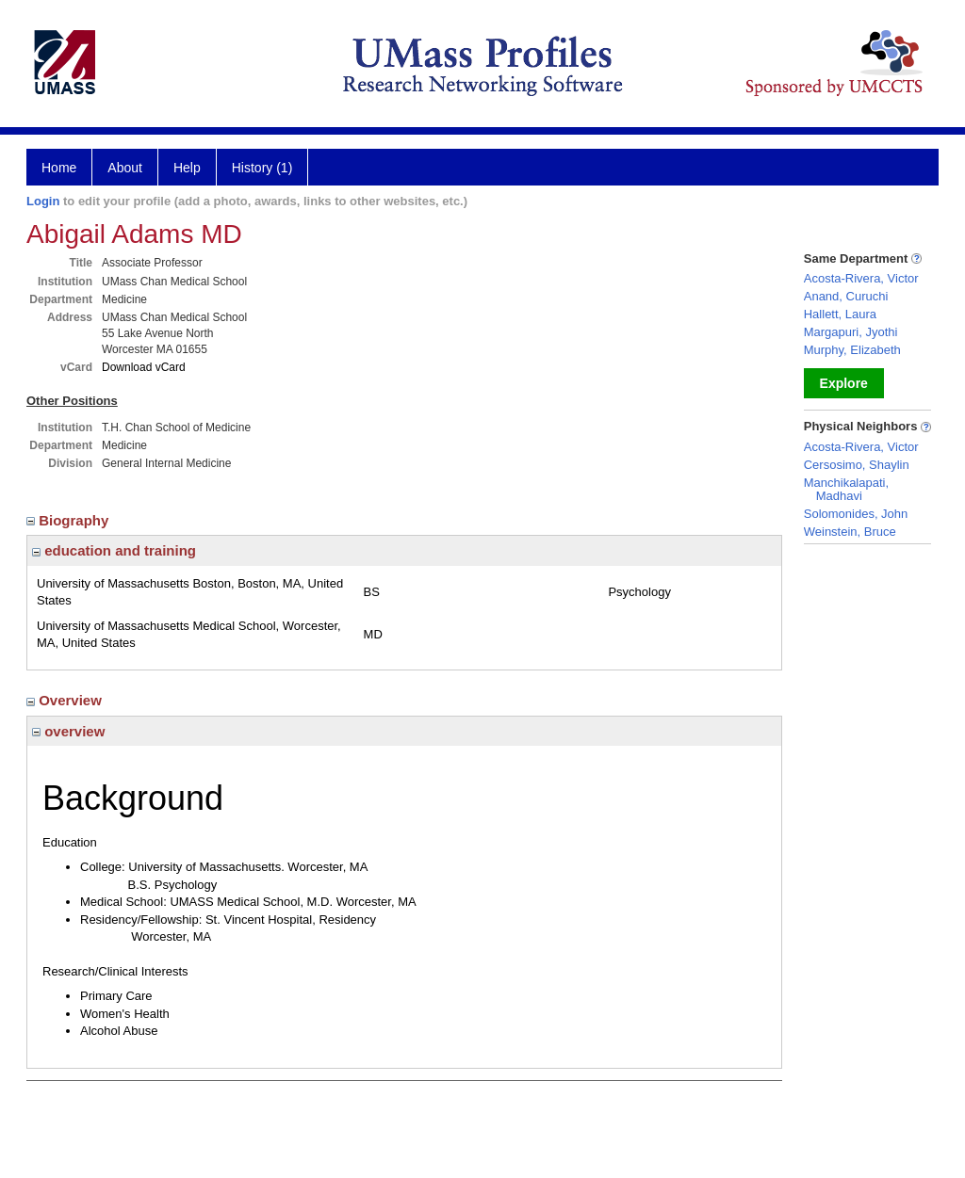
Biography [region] (69, 520)
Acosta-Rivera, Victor (861, 278)
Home (58, 167)
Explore (844, 383)
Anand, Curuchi (846, 296)
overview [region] (68, 731)
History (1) (262, 167)
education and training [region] (114, 550)
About (124, 167)
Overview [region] (66, 700)
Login (42, 201)
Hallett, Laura (840, 314)
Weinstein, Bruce (850, 531)
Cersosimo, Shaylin (856, 465)
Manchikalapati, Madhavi (846, 489)
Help (187, 167)
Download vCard (144, 367)
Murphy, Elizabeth (852, 350)
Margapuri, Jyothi (851, 332)
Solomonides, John (856, 514)
